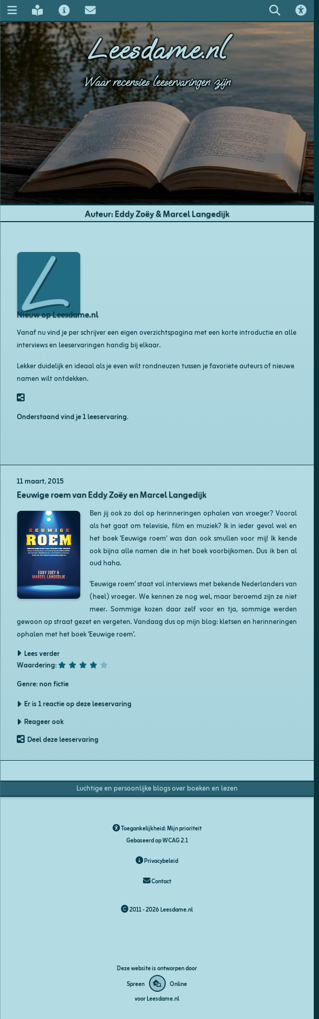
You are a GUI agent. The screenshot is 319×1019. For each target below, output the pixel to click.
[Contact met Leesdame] (90, 10)
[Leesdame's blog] (38, 10)
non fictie (54, 683)
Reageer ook (44, 721)
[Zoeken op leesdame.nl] (274, 10)
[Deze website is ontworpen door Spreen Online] (157, 983)
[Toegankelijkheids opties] (301, 10)
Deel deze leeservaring (62, 739)
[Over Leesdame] (64, 10)
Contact (157, 880)
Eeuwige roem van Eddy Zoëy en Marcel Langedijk (111, 494)
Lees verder (42, 653)
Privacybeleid (157, 860)
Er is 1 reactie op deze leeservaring (77, 703)
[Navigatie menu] (12, 10)
